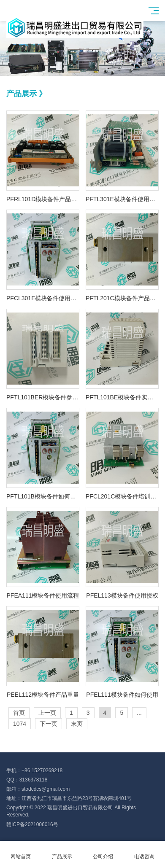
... (139, 712)
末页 (77, 723)
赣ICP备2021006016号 (32, 824)
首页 (19, 712)
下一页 (48, 723)
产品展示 (62, 851)
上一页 (47, 712)
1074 (19, 723)
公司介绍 (103, 851)
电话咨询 (144, 851)
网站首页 (20, 851)
